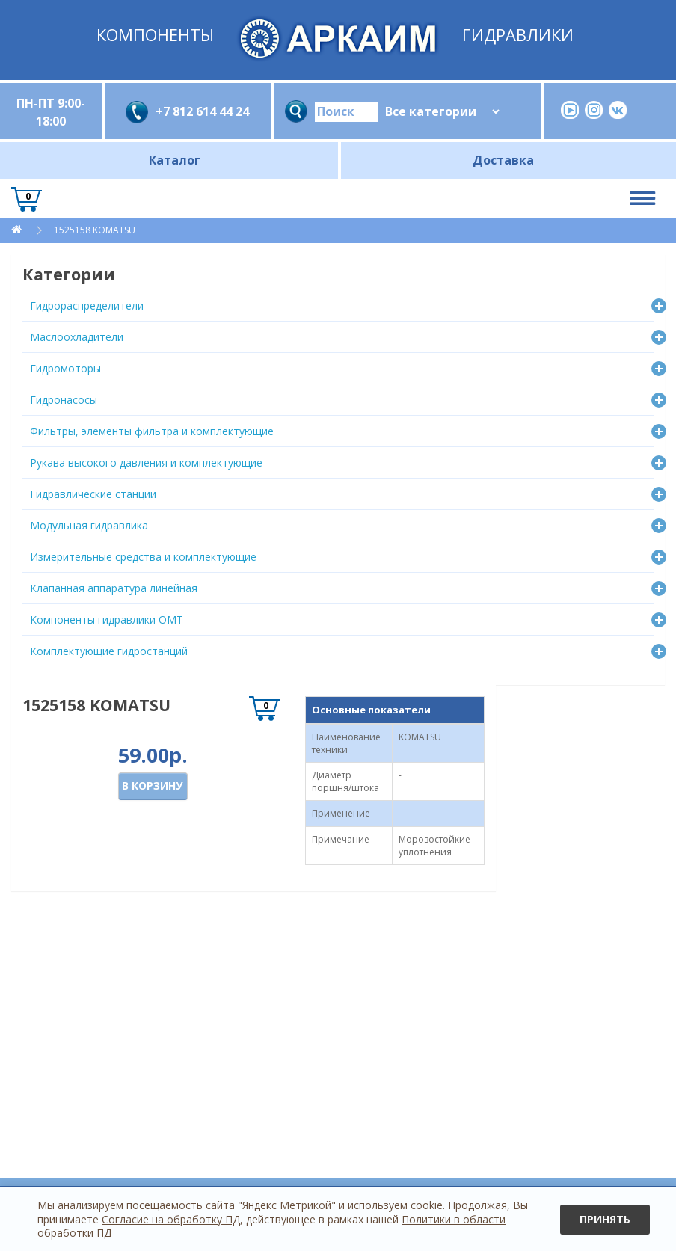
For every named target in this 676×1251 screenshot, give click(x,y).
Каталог (174, 160)
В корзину (152, 785)
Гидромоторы (65, 368)
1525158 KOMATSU (94, 230)
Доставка (503, 160)
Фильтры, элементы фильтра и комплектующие (152, 431)
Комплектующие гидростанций (109, 651)
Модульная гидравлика (89, 525)
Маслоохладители (76, 337)
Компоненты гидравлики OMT (106, 619)
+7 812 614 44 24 (202, 111)
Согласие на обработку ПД (171, 1219)
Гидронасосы (63, 400)
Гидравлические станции (93, 494)
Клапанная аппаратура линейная (113, 588)
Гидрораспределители (87, 305)
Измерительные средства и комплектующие (143, 557)
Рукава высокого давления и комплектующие (146, 462)
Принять (605, 1219)
